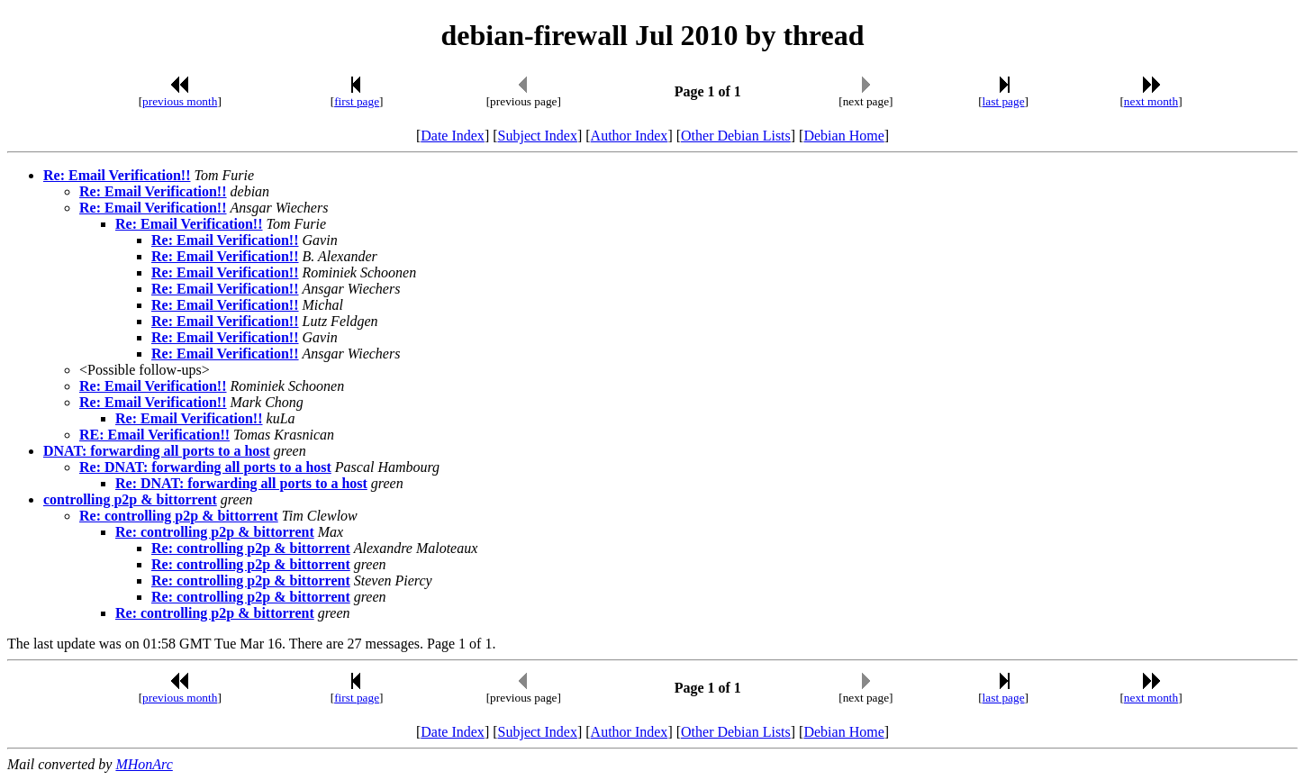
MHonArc (143, 764)
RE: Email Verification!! (154, 434)
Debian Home (843, 135)
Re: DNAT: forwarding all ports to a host (205, 467)
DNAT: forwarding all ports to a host (156, 450)
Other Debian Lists (736, 135)
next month (1151, 101)
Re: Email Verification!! (117, 175)
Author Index (629, 135)
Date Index (453, 135)
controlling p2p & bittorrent (130, 499)
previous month (179, 101)
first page (356, 101)
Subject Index (537, 135)
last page (1004, 101)
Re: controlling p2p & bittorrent (178, 515)
